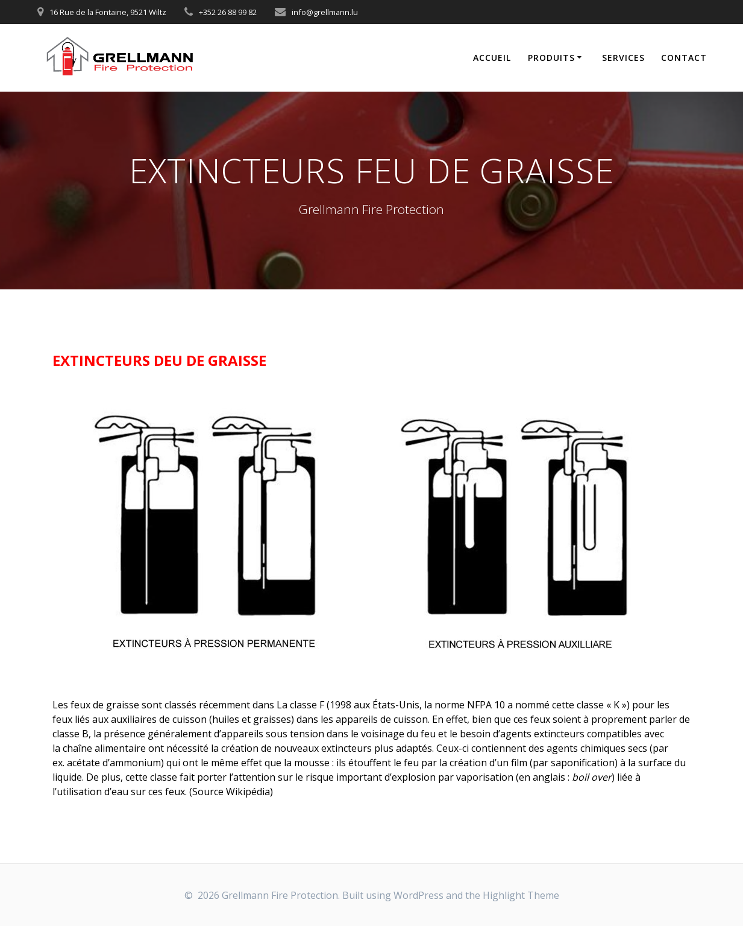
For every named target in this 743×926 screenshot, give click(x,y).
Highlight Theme (521, 895)
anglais (549, 777)
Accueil (492, 57)
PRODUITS (551, 57)
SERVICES (623, 57)
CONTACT (684, 57)
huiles (225, 719)
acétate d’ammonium (114, 762)
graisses (272, 719)
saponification (583, 762)
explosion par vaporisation (452, 777)
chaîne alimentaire (104, 748)
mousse (312, 762)
